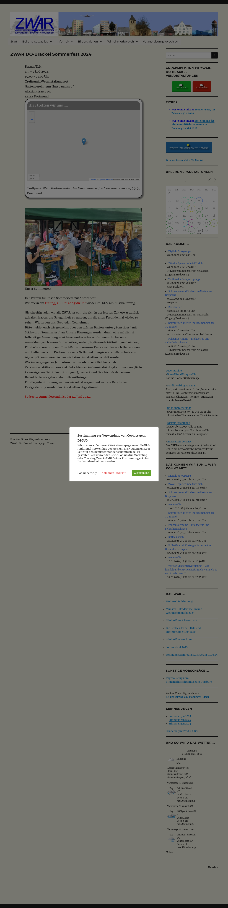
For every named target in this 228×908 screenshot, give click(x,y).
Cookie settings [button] (87, 473)
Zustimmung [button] (141, 472)
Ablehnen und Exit (114, 473)
